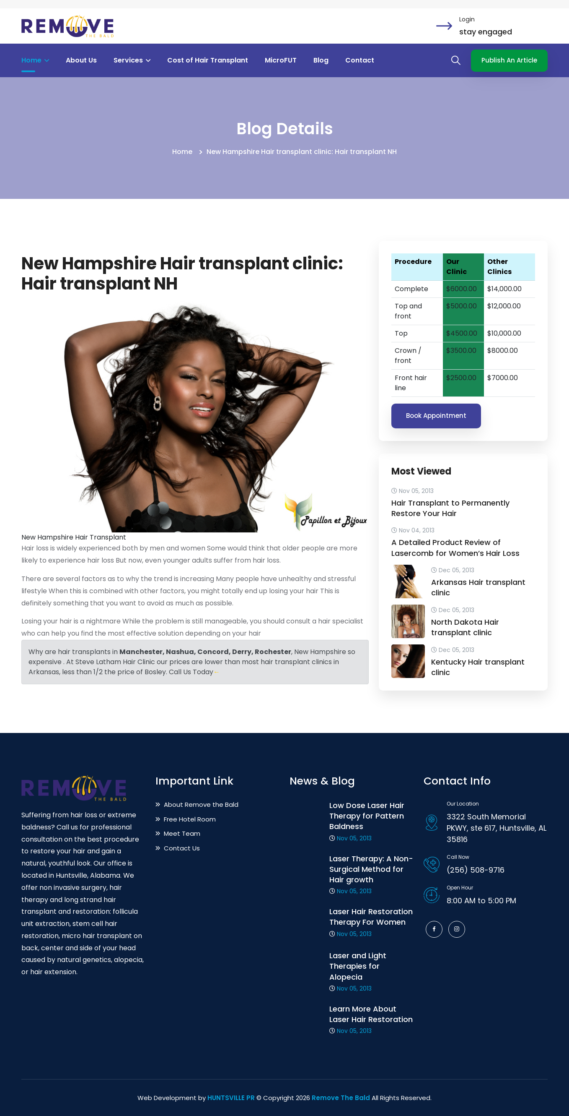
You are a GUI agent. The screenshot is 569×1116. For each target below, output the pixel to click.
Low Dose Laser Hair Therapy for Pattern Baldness (366, 816)
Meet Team (177, 833)
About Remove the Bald (196, 804)
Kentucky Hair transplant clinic (478, 667)
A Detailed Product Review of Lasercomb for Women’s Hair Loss (455, 547)
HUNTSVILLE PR (231, 1097)
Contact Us (177, 848)
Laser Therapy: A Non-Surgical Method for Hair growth (371, 869)
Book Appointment (436, 415)
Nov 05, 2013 (354, 838)
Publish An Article (509, 60)
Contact (359, 60)
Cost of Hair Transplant (207, 60)
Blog (320, 60)
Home (35, 60)
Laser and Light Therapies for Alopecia (357, 966)
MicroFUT (281, 60)
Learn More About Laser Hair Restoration (371, 1014)
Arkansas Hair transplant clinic (478, 587)
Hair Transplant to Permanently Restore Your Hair (450, 508)
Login (466, 19)
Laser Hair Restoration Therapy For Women (371, 916)
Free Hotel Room (185, 819)
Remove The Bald (341, 1097)
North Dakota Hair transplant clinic (465, 627)
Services (132, 60)
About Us (81, 60)
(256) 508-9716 (475, 870)
